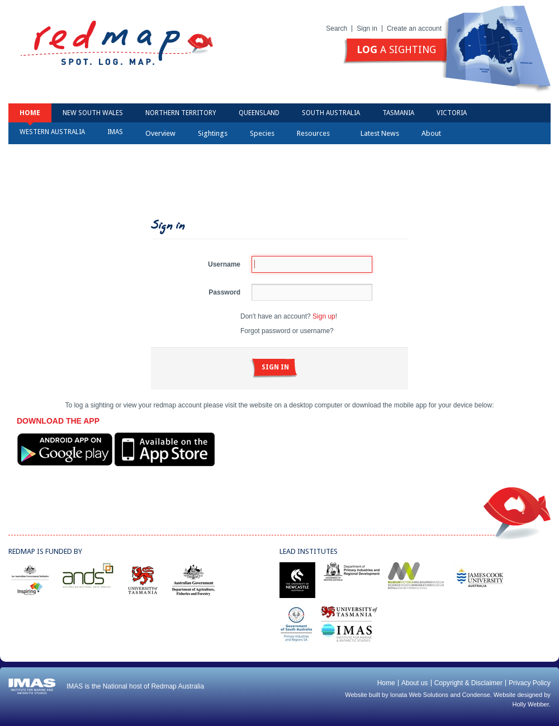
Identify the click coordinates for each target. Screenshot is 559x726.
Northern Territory (180, 113)
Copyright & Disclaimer (468, 683)
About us (414, 683)
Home (30, 113)
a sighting (396, 49)
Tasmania (398, 113)
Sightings (213, 133)
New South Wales (93, 113)
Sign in (367, 28)
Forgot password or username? (287, 331)
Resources (317, 133)
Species (262, 133)
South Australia (331, 113)
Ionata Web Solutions (419, 694)
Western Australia (52, 132)
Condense (476, 694)
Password (224, 292)
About (434, 133)
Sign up (323, 316)
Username (224, 264)
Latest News (380, 133)
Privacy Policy (530, 683)
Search (336, 28)
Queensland (259, 113)
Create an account (414, 28)
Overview (160, 133)
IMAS (115, 132)
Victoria (452, 113)
